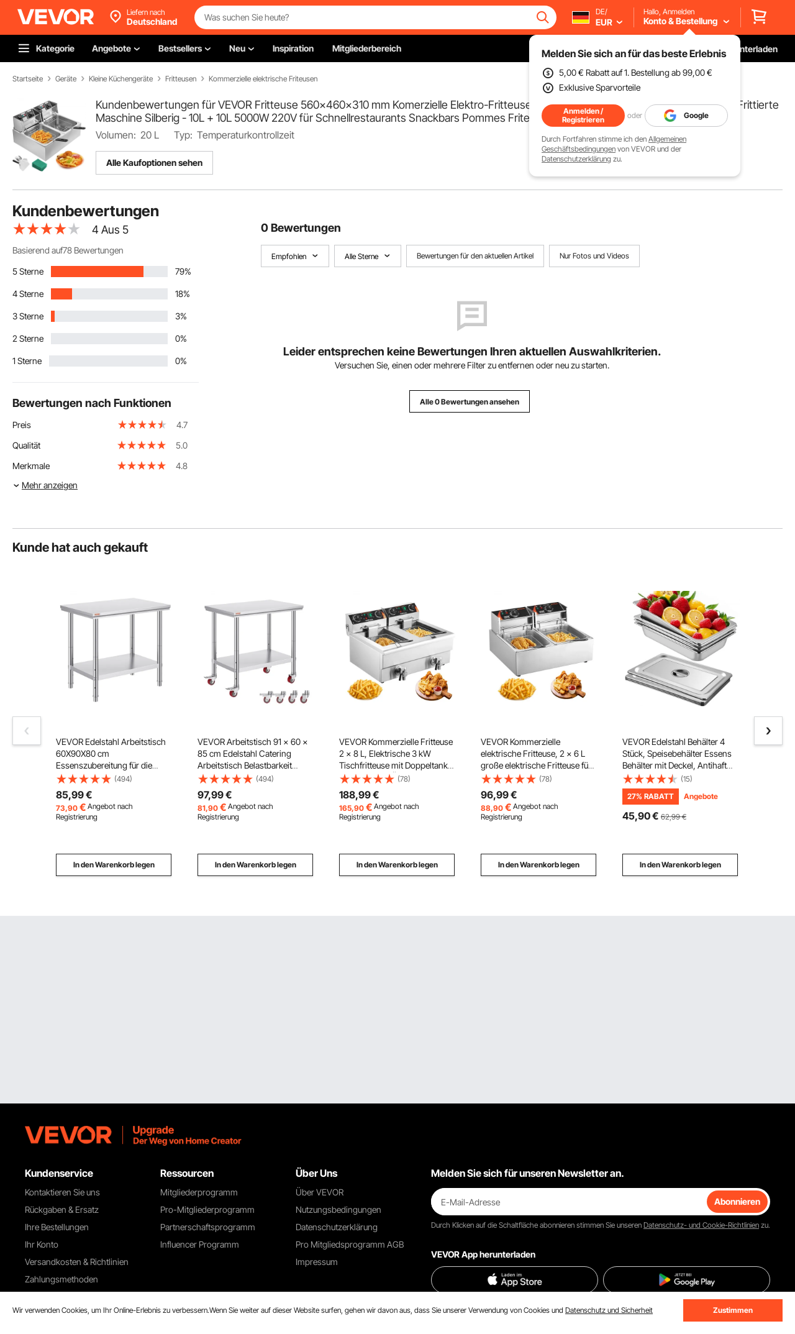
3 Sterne (27, 316)
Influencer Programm (199, 1244)
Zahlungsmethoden (61, 1279)
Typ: (183, 135)
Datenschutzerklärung (576, 158)
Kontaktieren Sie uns (62, 1192)
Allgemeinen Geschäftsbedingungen (614, 143)
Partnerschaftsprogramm (207, 1227)
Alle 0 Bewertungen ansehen (469, 401)
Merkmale (31, 465)
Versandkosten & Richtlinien (77, 1261)
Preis (21, 424)
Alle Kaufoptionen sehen (154, 162)
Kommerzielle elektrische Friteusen (263, 79)
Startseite (27, 79)
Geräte (65, 79)
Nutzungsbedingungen (338, 1209)
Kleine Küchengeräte (121, 79)
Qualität (26, 445)
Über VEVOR (319, 1192)
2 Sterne (27, 338)
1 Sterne (27, 360)
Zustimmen (733, 1310)
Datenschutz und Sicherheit (609, 1310)
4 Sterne (27, 293)
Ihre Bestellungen (57, 1227)
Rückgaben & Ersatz (62, 1209)
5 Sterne (27, 271)
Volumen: (116, 135)
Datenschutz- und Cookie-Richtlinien (701, 1225)
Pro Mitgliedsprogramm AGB (350, 1244)
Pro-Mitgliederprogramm (207, 1209)
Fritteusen (180, 79)
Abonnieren (737, 1201)
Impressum (317, 1261)
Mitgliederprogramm (199, 1192)
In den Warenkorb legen (114, 864)
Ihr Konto (41, 1244)
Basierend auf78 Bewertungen (68, 250)
